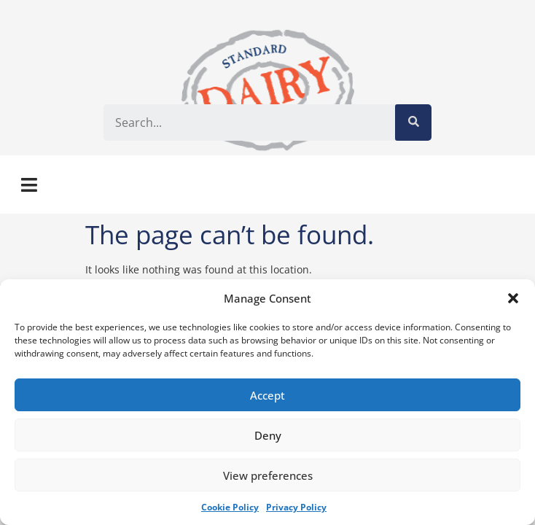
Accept (267, 395)
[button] (513, 298)
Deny (267, 435)
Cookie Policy (230, 507)
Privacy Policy (296, 507)
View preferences (268, 475)
